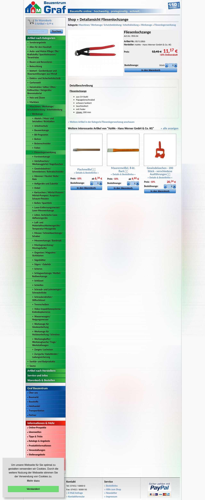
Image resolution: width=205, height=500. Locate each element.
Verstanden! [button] (33, 489)
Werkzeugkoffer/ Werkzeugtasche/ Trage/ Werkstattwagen (44, 342)
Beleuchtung (35, 66)
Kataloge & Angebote (38, 441)
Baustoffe (32, 401)
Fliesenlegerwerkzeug (45, 152)
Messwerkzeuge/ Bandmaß (47, 240)
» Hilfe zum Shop (112, 489)
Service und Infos (37, 375)
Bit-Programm (41, 134)
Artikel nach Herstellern (41, 370)
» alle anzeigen (169, 128)
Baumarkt (33, 397)
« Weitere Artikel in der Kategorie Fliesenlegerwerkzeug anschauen (101, 122)
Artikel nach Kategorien (41, 38)
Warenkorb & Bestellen (41, 380)
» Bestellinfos (111, 485)
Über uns (32, 392)
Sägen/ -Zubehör (42, 264)
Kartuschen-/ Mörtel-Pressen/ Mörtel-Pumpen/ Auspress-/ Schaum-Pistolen (48, 195)
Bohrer (37, 139)
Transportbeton (35, 410)
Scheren (38, 268)
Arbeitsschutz (41, 126)
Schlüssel (38, 280)
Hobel (37, 188)
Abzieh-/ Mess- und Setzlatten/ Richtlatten (43, 120)
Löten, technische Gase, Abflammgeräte (45, 217)
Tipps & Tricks (35, 436)
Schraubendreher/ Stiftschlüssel (42, 299)
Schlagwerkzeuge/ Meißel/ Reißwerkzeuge (46, 275)
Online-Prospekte (36, 427)
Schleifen (38, 285)
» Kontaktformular (75, 496)
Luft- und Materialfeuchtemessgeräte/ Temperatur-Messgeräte (46, 225)
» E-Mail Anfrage (74, 493)
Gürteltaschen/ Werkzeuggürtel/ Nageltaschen (47, 163)
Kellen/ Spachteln (43, 203)
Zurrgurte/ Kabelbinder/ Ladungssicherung (45, 356)
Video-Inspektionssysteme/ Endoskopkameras (47, 311)
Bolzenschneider (42, 143)
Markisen (34, 102)
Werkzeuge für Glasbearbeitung (40, 326)
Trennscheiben (41, 304)
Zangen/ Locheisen (43, 349)
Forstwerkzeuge (42, 156)
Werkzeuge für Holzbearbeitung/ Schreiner (46, 333)
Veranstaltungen (36, 450)
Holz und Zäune (37, 97)
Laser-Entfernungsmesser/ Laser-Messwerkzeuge (46, 209)
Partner (31, 415)
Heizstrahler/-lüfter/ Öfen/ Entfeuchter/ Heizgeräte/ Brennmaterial (41, 90)
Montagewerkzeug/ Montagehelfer (43, 247)
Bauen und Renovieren (40, 62)
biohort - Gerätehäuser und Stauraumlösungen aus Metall (42, 72)
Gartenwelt (35, 82)
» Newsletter (110, 493)
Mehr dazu (33, 480)
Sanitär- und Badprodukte (42, 361)
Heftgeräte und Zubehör (46, 183)
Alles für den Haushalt (40, 47)
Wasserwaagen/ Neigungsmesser (41, 318)
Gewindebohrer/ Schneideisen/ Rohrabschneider (48, 170)
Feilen (37, 147)
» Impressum (110, 496)
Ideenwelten (34, 432)
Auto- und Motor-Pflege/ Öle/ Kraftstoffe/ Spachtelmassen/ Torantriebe (43, 54)
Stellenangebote (36, 454)
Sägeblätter (40, 260)
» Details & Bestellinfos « (86, 172)
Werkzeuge (37, 114)
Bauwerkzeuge (41, 130)
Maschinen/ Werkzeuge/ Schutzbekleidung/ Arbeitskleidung (44, 108)
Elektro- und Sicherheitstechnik (45, 78)
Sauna (32, 365)
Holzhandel (33, 406)
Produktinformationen (39, 445)
